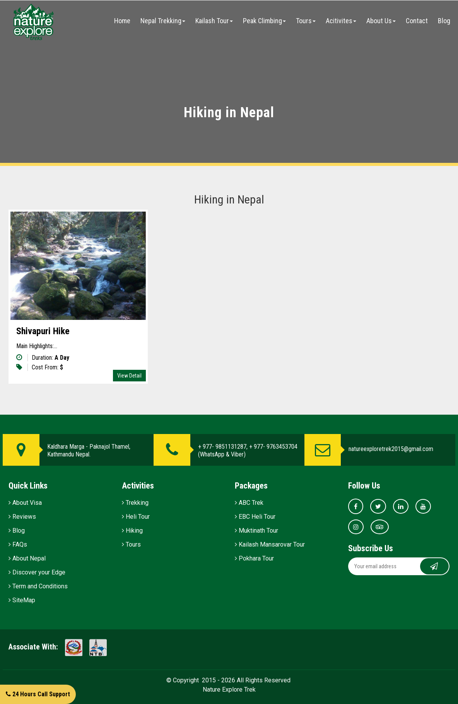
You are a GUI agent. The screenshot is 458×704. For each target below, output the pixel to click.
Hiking (132, 530)
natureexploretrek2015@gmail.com (391, 449)
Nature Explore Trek (229, 689)
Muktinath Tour (256, 530)
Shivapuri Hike (43, 331)
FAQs (18, 544)
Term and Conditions (38, 586)
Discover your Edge (37, 572)
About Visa (25, 502)
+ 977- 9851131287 (222, 446)
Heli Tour (136, 516)
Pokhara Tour (254, 558)
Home (122, 21)
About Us (381, 21)
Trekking (135, 502)
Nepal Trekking (162, 21)
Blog (444, 21)
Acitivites (341, 21)
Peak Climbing (264, 21)
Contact (417, 21)
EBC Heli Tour (255, 516)
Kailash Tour (214, 21)
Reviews (22, 516)
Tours (306, 21)
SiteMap (22, 600)
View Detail (129, 376)
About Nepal (27, 558)
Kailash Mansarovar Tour (270, 544)
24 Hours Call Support (38, 694)
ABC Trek (249, 502)
